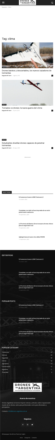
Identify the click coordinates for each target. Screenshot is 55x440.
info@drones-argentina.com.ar (17, 411)
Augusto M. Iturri (6, 75)
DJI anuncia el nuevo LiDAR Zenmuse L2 (31, 197)
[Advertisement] (27, 22)
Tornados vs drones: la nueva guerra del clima (22, 108)
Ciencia (4, 67)
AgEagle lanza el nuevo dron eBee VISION (32, 237)
